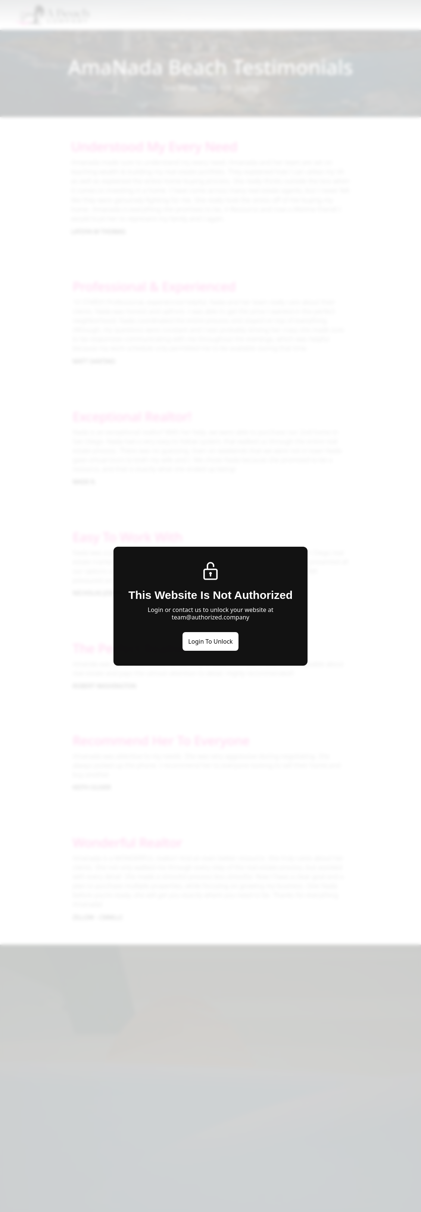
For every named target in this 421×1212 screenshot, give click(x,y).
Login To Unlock (210, 641)
